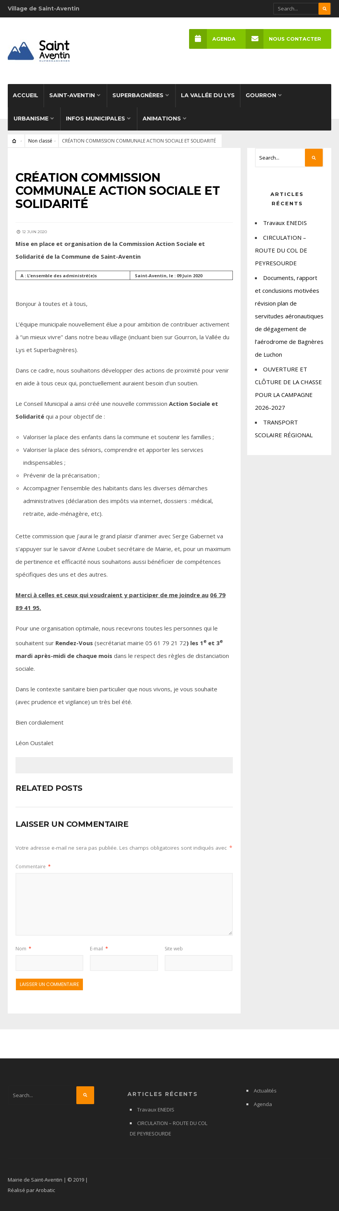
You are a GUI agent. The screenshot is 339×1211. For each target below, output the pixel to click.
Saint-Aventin (72, 95)
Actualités (265, 1090)
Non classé (40, 140)
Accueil (25, 95)
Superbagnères (137, 95)
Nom (23, 948)
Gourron (261, 95)
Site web (174, 948)
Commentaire (33, 866)
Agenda (212, 39)
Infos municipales (95, 118)
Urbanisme (31, 118)
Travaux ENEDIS (285, 223)
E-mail (99, 948)
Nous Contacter (283, 39)
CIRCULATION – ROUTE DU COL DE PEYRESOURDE (281, 250)
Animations (162, 118)
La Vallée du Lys (208, 95)
